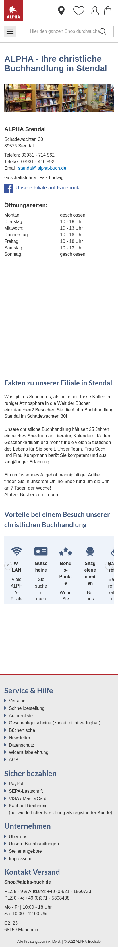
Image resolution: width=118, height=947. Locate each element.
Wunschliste (79, 12)
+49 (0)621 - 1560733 (69, 891)
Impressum (20, 858)
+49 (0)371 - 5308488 (47, 898)
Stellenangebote (25, 851)
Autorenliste (21, 715)
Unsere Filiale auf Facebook (41, 188)
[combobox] (70, 31)
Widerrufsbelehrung (29, 752)
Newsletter (19, 737)
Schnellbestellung (26, 708)
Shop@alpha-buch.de (27, 882)
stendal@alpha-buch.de (42, 168)
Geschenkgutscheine (30, 722)
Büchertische (22, 730)
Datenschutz (21, 745)
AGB (13, 759)
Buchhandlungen (61, 12)
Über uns (18, 836)
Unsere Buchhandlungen (34, 843)
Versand (17, 700)
